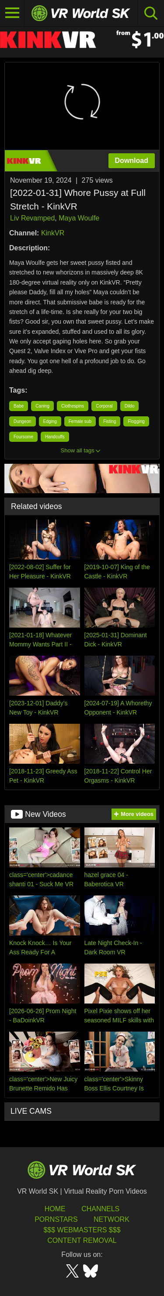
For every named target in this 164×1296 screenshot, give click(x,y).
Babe (19, 406)
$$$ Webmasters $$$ (81, 1230)
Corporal (104, 406)
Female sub (80, 421)
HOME (55, 1209)
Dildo (130, 406)
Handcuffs (55, 436)
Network (111, 1219)
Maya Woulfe (79, 218)
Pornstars (56, 1219)
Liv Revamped (32, 218)
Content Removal (82, 1240)
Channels (100, 1209)
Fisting (109, 421)
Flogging (136, 421)
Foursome (23, 436)
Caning (42, 406)
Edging (50, 421)
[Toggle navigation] (12, 13)
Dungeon (22, 421)
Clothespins (72, 406)
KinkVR (52, 233)
